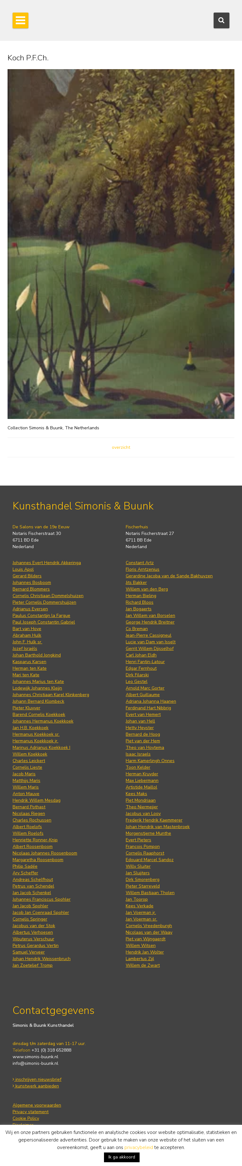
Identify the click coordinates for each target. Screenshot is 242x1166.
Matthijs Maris (26, 781)
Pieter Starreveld (143, 886)
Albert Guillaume (143, 695)
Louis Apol (23, 569)
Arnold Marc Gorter (145, 688)
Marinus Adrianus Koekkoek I (41, 748)
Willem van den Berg (147, 589)
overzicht (121, 447)
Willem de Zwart (143, 965)
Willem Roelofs (28, 833)
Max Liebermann (142, 781)
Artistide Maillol (141, 787)
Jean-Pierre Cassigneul (148, 635)
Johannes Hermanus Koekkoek (43, 721)
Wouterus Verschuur (33, 939)
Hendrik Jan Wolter (145, 952)
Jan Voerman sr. (141, 919)
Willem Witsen (141, 946)
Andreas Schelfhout (33, 880)
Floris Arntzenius (142, 569)
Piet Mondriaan (141, 800)
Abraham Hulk (27, 635)
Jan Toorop (137, 899)
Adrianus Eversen (30, 609)
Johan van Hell (140, 721)
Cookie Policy (26, 1118)
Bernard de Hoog (143, 734)
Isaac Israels (138, 754)
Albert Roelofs (27, 827)
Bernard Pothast (29, 807)
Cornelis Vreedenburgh (149, 926)
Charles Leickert (29, 761)
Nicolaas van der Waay (149, 932)
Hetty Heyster (140, 728)
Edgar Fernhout (141, 668)
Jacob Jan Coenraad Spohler (41, 913)
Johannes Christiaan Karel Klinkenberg (51, 695)
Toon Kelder (138, 767)
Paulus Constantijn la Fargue (41, 616)
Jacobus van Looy (143, 814)
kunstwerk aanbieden (36, 1086)
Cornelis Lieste (27, 767)
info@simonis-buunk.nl (35, 1063)
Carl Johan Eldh (141, 655)
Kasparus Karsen (29, 662)
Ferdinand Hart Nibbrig (148, 708)
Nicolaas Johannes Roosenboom (45, 853)
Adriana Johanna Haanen (151, 701)
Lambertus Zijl (140, 959)
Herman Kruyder (142, 774)
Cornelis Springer (30, 919)
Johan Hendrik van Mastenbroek (158, 827)
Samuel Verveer (29, 952)
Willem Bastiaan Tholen (150, 893)
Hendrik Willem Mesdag (36, 800)
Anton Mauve (26, 794)
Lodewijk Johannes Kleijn (37, 688)
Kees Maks (136, 794)
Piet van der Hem (143, 741)
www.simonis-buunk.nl (35, 1057)
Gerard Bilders (27, 576)
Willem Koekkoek (30, 754)
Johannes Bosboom (32, 583)
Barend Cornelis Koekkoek (39, 715)
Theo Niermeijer (142, 807)
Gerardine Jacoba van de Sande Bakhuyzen (169, 576)
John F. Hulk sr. (27, 642)
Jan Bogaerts (139, 609)
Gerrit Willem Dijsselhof (150, 649)
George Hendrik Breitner (150, 622)
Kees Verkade (139, 906)
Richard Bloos (139, 602)
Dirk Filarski (137, 675)
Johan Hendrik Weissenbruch (42, 959)
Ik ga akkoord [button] (121, 1157)
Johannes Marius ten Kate (38, 682)
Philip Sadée (25, 866)
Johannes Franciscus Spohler (42, 899)
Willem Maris (26, 787)
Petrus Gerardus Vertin (36, 946)
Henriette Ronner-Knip (35, 840)
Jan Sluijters (138, 873)
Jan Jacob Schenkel (32, 893)
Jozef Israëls (25, 649)
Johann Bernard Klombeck (38, 701)
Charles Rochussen (32, 820)
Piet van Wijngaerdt (145, 939)
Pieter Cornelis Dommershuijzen (44, 602)
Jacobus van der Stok (34, 926)
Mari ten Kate (26, 675)
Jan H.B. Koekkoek (31, 728)
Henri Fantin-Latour (145, 662)
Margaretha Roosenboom (38, 860)
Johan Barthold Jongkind (37, 655)
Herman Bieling (141, 596)
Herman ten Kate (30, 668)
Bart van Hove (27, 629)
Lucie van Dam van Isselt (151, 642)
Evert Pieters (138, 840)
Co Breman (137, 629)
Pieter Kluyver (26, 708)
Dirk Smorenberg (142, 880)
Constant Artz (140, 563)
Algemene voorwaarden (37, 1105)
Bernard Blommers (31, 589)
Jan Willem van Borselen (150, 616)
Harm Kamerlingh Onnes (150, 761)
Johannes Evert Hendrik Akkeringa (47, 563)
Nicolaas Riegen (29, 814)
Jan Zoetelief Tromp (33, 965)
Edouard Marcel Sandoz (150, 860)
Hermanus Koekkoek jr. (35, 741)
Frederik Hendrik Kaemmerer (154, 820)
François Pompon (143, 847)
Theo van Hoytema (145, 748)
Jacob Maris (24, 774)
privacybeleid (138, 1147)
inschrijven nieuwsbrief (37, 1079)
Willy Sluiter (138, 866)
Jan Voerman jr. (141, 913)
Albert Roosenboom (33, 847)
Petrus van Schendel (33, 886)
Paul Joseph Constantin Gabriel (44, 622)
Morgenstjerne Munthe (148, 833)
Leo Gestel (136, 682)
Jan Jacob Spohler (30, 906)
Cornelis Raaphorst (145, 853)
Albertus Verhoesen (33, 932)
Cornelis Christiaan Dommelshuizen (48, 596)
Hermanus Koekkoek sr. (36, 734)
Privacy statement (31, 1112)
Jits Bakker (136, 583)
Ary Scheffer (25, 873)
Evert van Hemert (143, 715)
